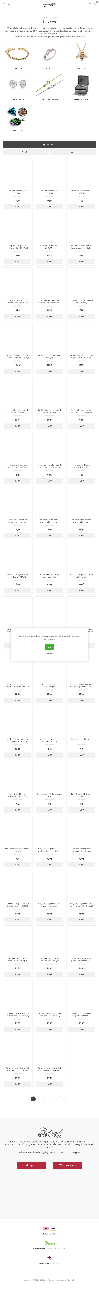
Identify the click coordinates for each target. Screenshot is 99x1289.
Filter (50, 144)
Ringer (49, 69)
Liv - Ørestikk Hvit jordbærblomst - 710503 (17, 795)
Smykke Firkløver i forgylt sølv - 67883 (81, 301)
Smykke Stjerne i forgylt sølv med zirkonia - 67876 (81, 411)
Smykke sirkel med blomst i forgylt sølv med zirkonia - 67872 (81, 357)
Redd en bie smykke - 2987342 (49, 192)
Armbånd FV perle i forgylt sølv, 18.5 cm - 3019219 (49, 466)
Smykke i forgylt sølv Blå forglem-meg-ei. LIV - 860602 (49, 906)
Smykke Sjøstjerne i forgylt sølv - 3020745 (49, 411)
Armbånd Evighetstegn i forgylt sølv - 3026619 (17, 466)
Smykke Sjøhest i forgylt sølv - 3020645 (17, 411)
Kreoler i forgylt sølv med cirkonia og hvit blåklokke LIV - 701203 (17, 686)
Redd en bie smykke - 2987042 (17, 192)
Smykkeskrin (81, 99)
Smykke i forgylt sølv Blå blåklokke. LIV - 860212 (17, 905)
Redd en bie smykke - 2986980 (49, 246)
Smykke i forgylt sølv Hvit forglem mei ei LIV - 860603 (81, 1015)
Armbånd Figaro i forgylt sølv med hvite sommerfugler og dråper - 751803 (49, 578)
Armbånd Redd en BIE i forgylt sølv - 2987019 (49, 521)
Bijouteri (17, 130)
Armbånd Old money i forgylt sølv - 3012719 (17, 521)
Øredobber (17, 99)
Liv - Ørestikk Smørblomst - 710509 (17, 850)
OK (49, 647)
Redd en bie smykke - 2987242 (81, 192)
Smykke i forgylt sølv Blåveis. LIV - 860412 (17, 959)
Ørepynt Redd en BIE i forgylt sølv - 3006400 (17, 301)
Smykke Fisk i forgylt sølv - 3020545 (49, 356)
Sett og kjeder (49, 99)
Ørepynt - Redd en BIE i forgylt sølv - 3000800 (81, 246)
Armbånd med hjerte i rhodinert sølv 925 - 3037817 (81, 467)
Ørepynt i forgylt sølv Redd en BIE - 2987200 (17, 246)
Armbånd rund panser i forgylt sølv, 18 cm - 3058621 (81, 522)
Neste (60, 1098)
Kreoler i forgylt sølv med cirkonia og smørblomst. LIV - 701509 (17, 741)
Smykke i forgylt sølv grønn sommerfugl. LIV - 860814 (81, 960)
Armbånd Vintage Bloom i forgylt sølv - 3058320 (17, 575)
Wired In (71, 1280)
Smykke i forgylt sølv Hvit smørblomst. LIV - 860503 (49, 1069)
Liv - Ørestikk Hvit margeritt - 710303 (49, 795)
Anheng (81, 69)
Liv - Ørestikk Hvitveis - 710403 (81, 795)
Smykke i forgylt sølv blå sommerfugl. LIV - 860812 (81, 905)
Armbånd (18, 69)
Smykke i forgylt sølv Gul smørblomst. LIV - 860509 (17, 1014)
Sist (65, 1098)
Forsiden (44, 17)
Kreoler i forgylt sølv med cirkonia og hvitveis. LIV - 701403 (81, 686)
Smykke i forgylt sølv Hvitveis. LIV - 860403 (81, 850)
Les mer (49, 654)
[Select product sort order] (26, 152)
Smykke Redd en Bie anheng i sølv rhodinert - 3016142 (49, 302)
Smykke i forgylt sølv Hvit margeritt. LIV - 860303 (17, 1069)
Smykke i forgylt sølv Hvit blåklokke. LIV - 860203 (49, 1014)
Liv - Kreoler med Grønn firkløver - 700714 (49, 740)
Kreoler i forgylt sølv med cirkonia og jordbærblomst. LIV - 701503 (81, 578)
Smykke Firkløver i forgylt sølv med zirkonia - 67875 (17, 356)
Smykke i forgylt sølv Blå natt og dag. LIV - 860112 (49, 850)
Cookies (55, 1280)
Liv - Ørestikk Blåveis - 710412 (81, 740)
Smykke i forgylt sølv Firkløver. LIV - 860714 (49, 959)
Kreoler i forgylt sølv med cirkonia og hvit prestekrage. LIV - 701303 (49, 686)
